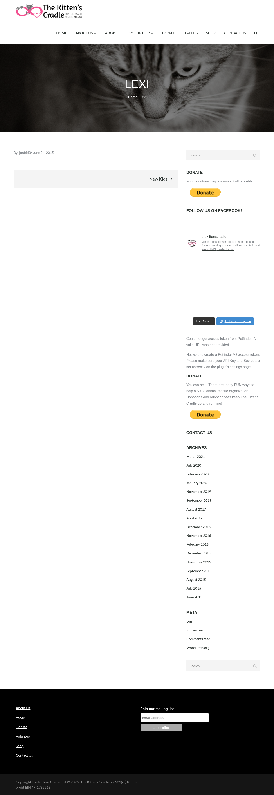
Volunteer (141, 33)
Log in (190, 621)
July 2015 (193, 588)
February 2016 (197, 544)
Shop (211, 33)
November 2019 (198, 491)
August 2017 (196, 509)
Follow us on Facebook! (214, 210)
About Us (86, 33)
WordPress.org (197, 647)
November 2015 (198, 562)
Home (61, 33)
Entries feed (195, 630)
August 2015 (196, 579)
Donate (169, 33)
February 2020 (197, 474)
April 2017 (194, 518)
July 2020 (193, 465)
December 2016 (198, 527)
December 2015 (198, 553)
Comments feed (198, 639)
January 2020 (196, 483)
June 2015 (194, 597)
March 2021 (195, 456)
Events (191, 33)
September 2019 (198, 500)
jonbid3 (25, 152)
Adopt (113, 33)
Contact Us (235, 33)
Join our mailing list (157, 709)
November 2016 (198, 535)
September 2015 (198, 571)
